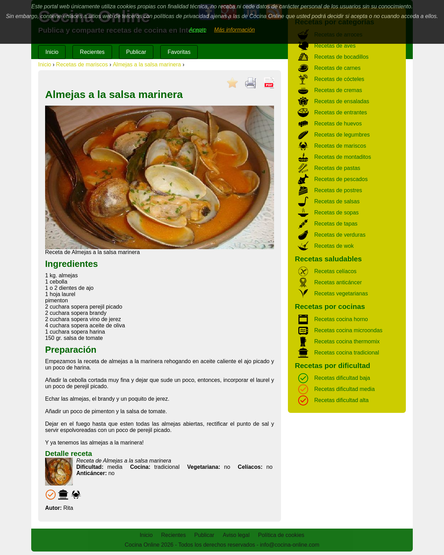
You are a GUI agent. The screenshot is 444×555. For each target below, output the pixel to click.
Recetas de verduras (340, 235)
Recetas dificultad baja (342, 378)
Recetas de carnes (337, 68)
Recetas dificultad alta (341, 400)
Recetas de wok (334, 246)
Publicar (136, 52)
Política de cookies (281, 535)
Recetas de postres (338, 190)
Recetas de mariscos (82, 64)
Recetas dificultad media (344, 389)
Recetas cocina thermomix (347, 341)
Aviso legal (236, 535)
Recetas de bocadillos (341, 57)
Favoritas (179, 52)
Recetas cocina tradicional (346, 353)
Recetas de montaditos (342, 157)
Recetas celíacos (335, 271)
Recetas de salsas (337, 201)
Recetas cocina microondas (348, 330)
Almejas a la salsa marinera (147, 64)
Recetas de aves (335, 46)
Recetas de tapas (336, 224)
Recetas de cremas (338, 90)
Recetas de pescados (341, 179)
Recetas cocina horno (341, 319)
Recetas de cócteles (339, 79)
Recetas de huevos (338, 123)
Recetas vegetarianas (341, 293)
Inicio (51, 52)
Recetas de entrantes (340, 112)
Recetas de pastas (337, 168)
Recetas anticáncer (338, 282)
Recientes (92, 52)
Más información (234, 30)
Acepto (197, 30)
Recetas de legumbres (342, 135)
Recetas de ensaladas (341, 101)
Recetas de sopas (336, 212)
